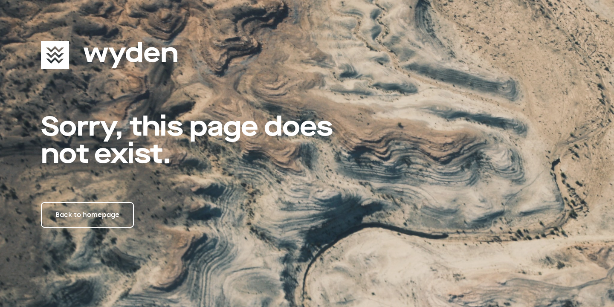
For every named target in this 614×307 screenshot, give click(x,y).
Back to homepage (87, 215)
